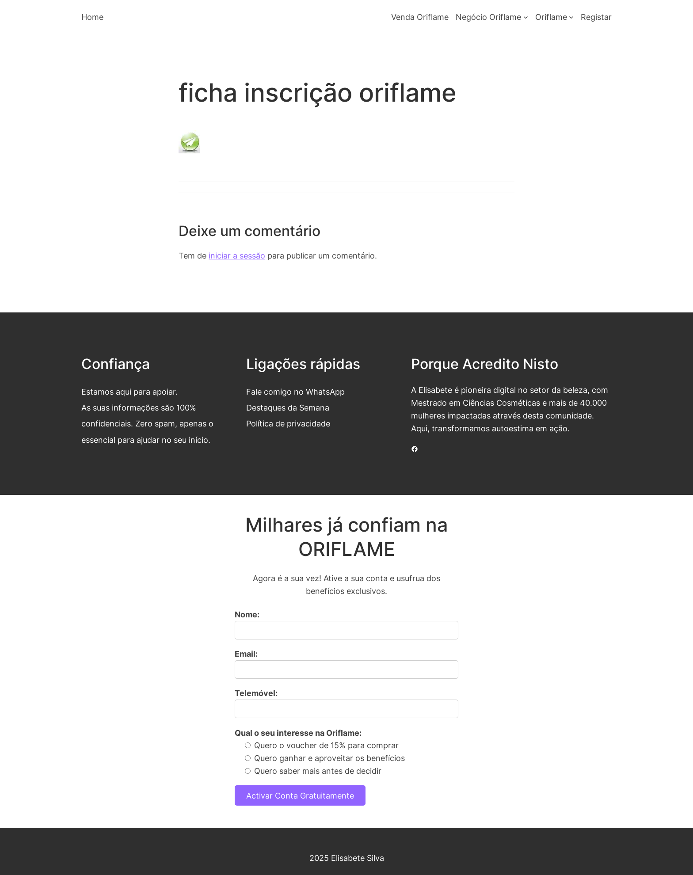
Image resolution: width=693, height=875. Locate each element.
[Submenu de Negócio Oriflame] (525, 17)
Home (92, 17)
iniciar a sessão (237, 255)
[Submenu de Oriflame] (571, 17)
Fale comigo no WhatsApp (295, 391)
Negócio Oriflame (488, 17)
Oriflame (551, 17)
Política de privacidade (288, 423)
